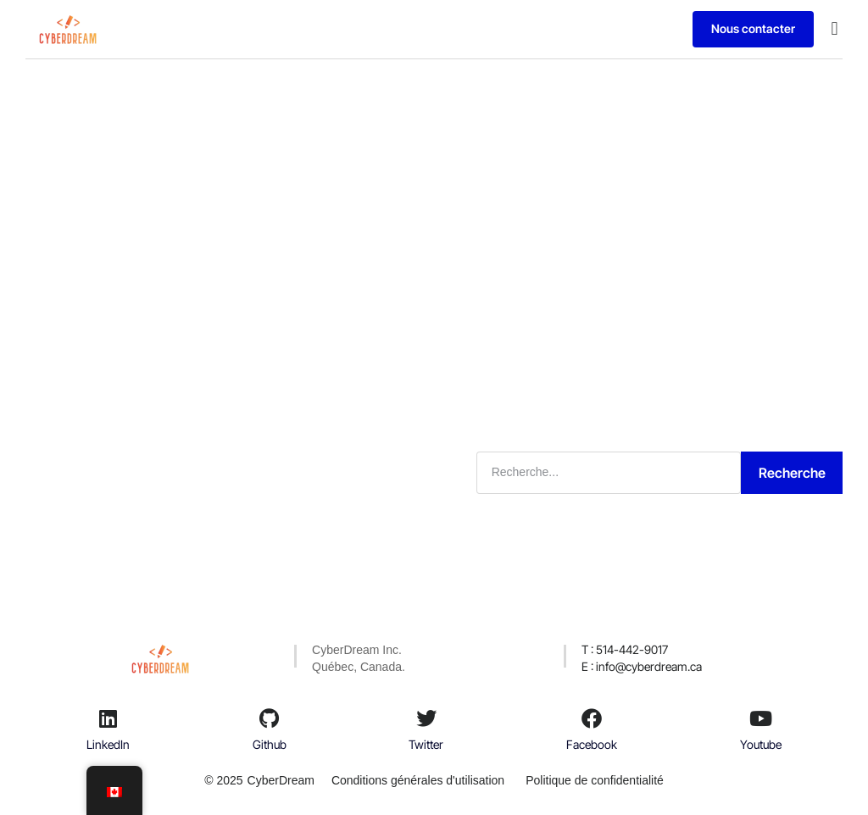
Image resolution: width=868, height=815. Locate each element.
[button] (834, 29)
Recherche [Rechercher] (792, 472)
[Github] (269, 718)
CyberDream (281, 780)
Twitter (426, 744)
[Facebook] (591, 718)
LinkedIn (108, 744)
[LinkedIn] (108, 718)
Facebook (591, 744)
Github (270, 744)
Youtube (761, 744)
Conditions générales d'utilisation (417, 780)
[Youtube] (760, 718)
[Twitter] (426, 718)
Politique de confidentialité (595, 780)
